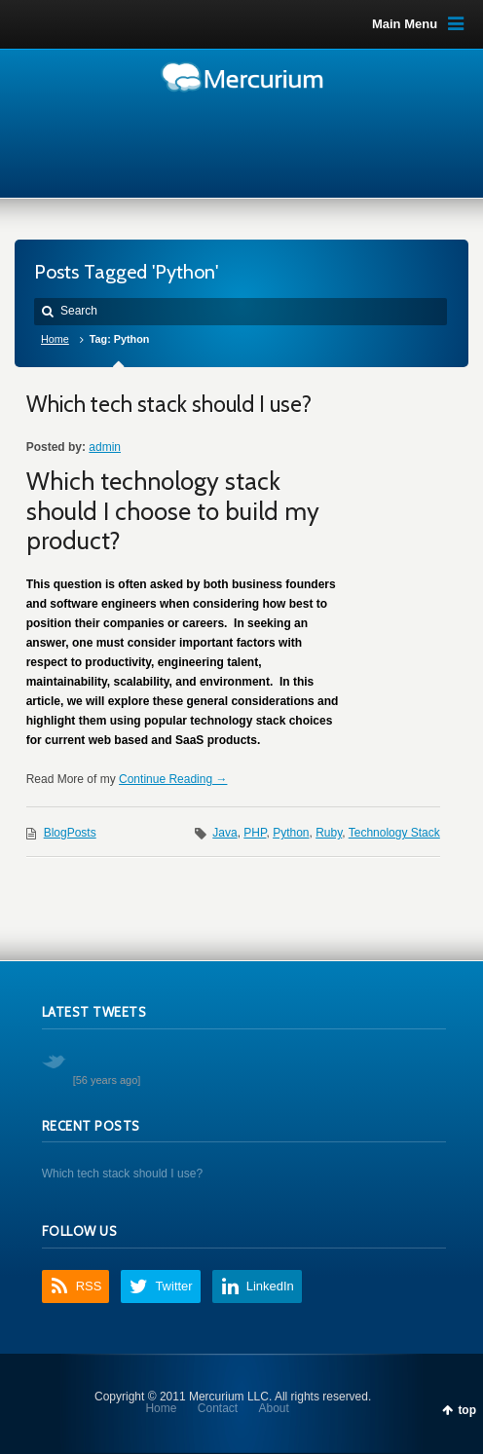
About (274, 1408)
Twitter (173, 1286)
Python (291, 832)
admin (105, 447)
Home (55, 339)
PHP (254, 832)
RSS (89, 1286)
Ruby (329, 832)
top (467, 1410)
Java (224, 832)
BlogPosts (70, 832)
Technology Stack (394, 832)
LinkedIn (270, 1286)
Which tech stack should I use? (169, 404)
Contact (218, 1408)
